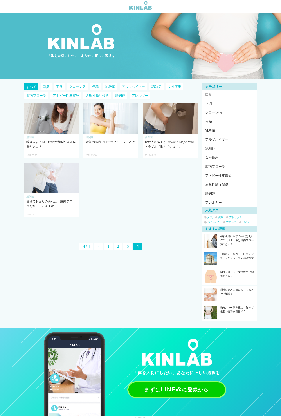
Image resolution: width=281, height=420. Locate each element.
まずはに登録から (176, 389)
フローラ (230, 222)
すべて (31, 87)
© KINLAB (140, 417)
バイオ (244, 222)
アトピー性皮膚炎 (66, 95)
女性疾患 (174, 87)
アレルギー (140, 95)
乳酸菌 (110, 87)
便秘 (95, 87)
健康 (219, 217)
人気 (208, 217)
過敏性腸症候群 (97, 95)
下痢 (59, 87)
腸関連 (120, 95)
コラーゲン (212, 222)
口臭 (46, 87)
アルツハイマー (133, 87)
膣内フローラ (36, 95)
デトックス (234, 217)
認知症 (156, 87)
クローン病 (77, 87)
